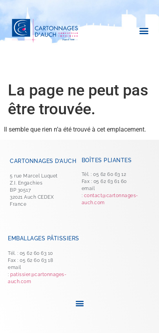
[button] (144, 30)
